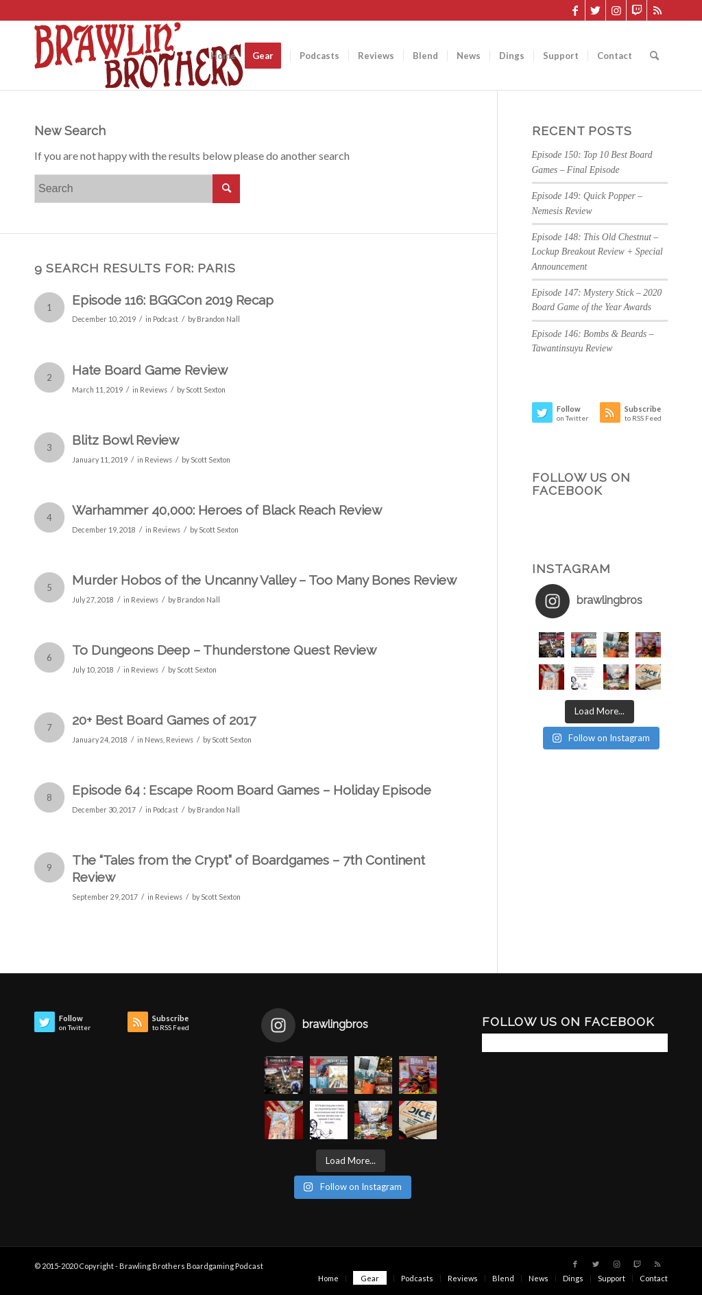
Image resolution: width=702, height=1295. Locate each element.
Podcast (165, 319)
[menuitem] (223, 55)
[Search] (654, 55)
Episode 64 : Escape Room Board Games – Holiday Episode (251, 789)
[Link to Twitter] (595, 10)
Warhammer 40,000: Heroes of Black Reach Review (227, 509)
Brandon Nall (218, 319)
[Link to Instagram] (616, 10)
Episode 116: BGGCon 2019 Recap (173, 299)
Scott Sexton (206, 390)
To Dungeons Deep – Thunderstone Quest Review (224, 649)
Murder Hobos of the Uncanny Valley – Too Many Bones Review (264, 579)
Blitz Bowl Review (125, 439)
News (154, 740)
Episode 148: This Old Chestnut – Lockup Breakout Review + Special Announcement (597, 252)
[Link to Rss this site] (657, 10)
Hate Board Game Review (150, 369)
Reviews (153, 390)
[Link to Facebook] (575, 10)
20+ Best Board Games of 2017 (164, 719)
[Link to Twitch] (636, 10)
